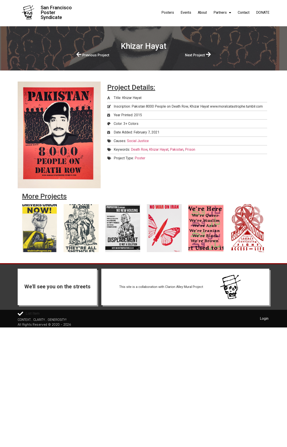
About (202, 12)
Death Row (139, 149)
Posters (167, 12)
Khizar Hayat (158, 149)
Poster (140, 158)
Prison (190, 149)
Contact (243, 12)
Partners (222, 13)
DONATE (262, 12)
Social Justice (138, 141)
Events (186, 12)
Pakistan (176, 149)
